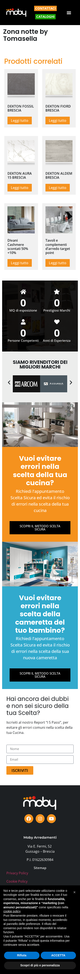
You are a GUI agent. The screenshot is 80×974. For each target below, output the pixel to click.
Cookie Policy (17, 881)
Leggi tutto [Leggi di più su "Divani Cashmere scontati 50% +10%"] (19, 263)
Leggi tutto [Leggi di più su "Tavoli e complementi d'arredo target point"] (57, 263)
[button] (69, 12)
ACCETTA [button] (58, 955)
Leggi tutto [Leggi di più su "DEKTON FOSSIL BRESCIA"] (19, 120)
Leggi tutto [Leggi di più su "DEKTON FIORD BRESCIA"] (57, 120)
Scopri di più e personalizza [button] (40, 965)
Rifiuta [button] (21, 955)
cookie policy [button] (11, 911)
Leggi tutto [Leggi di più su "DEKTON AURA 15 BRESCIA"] (19, 187)
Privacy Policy (17, 873)
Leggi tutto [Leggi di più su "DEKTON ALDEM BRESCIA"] (57, 187)
